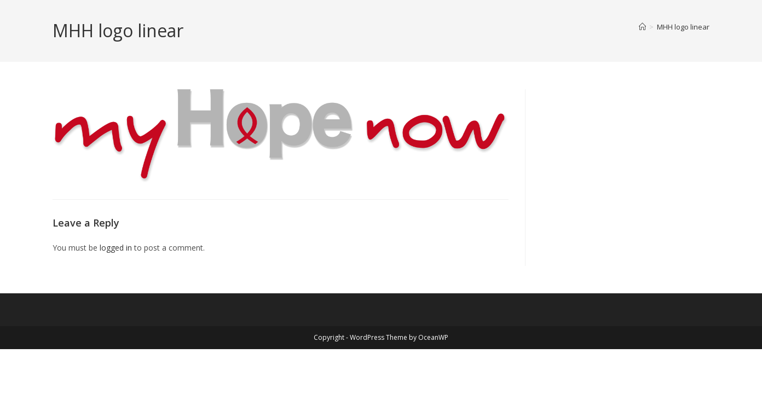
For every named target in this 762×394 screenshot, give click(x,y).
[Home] (642, 27)
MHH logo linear (683, 27)
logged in (116, 247)
